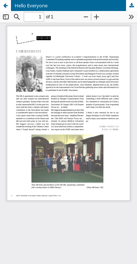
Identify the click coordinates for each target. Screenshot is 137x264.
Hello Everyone (31, 5)
